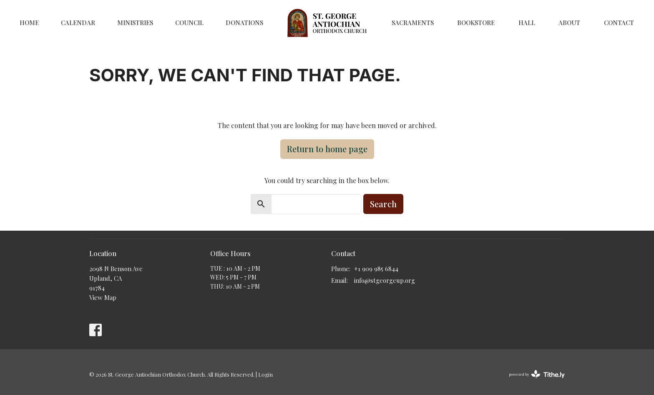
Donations (244, 22)
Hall (526, 22)
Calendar (78, 22)
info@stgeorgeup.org (384, 280)
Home (29, 22)
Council (189, 22)
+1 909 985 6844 (376, 268)
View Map (102, 297)
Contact (619, 22)
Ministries (135, 22)
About (569, 22)
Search (383, 203)
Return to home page (327, 148)
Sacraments (413, 22)
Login (265, 374)
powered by (537, 374)
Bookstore (476, 22)
